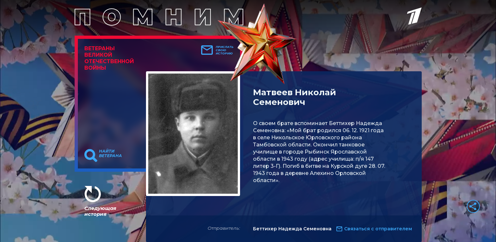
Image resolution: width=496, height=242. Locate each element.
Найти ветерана (110, 153)
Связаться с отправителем (378, 229)
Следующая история (100, 211)
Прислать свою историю (225, 50)
